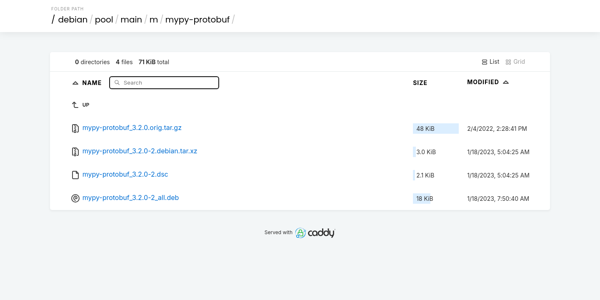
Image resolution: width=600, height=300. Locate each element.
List (490, 61)
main (131, 19)
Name (92, 82)
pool (104, 19)
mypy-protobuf (197, 19)
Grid (515, 61)
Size (420, 82)
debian (73, 19)
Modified (489, 81)
